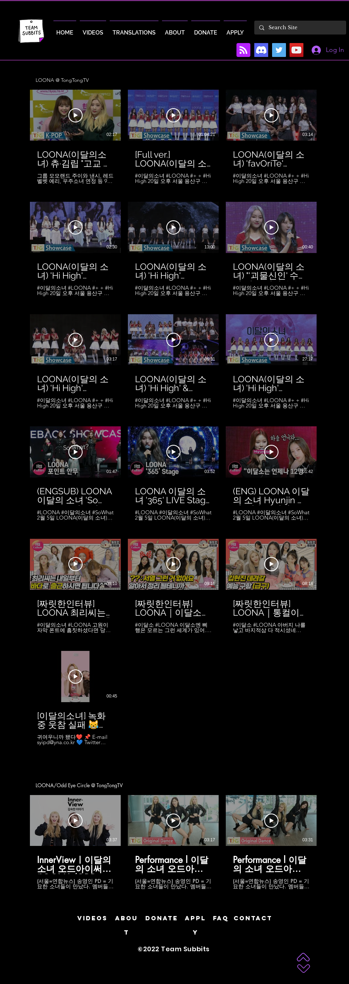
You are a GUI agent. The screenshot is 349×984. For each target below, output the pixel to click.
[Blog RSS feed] (243, 50)
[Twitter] (279, 50)
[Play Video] (75, 115)
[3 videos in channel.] (174, 842)
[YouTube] (296, 50)
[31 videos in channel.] (174, 417)
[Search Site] (300, 28)
